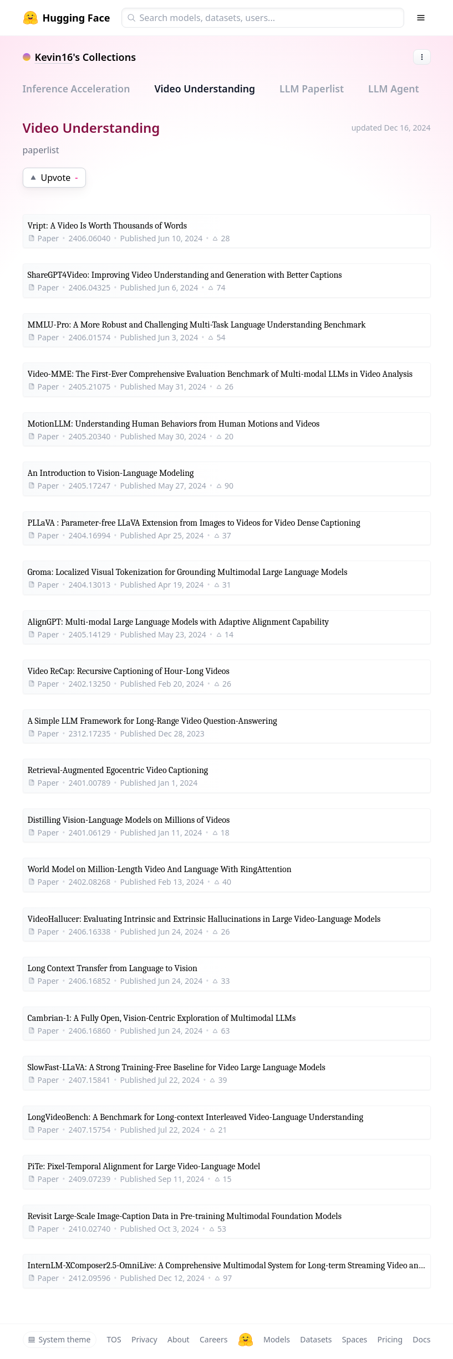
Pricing (390, 1339)
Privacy (144, 1339)
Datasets (316, 1339)
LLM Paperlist (311, 88)
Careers (213, 1339)
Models (276, 1339)
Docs (421, 1339)
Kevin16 (54, 57)
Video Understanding (204, 88)
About (178, 1339)
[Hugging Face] (245, 1339)
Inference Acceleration (76, 88)
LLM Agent (393, 88)
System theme (59, 1339)
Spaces (354, 1339)
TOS (114, 1339)
